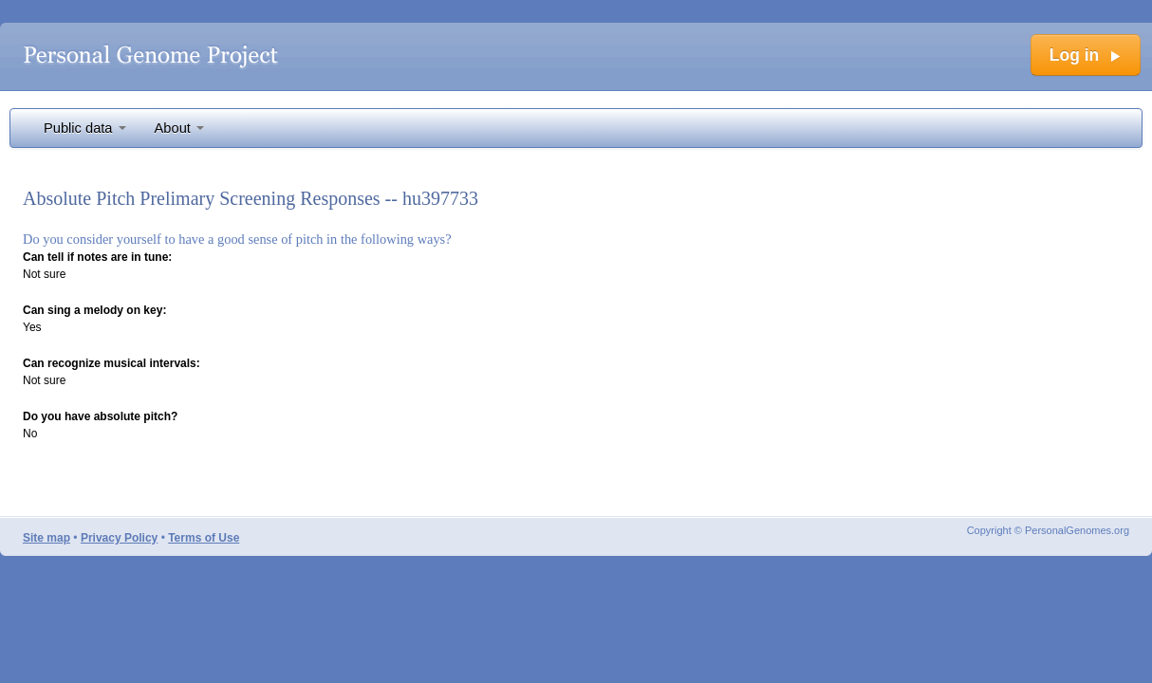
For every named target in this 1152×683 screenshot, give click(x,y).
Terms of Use (203, 538)
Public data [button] (85, 128)
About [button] (179, 128)
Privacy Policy (119, 538)
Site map (46, 538)
